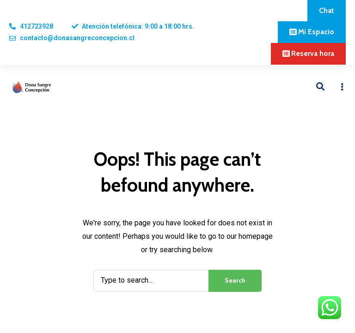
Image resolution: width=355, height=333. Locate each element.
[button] (326, 10)
